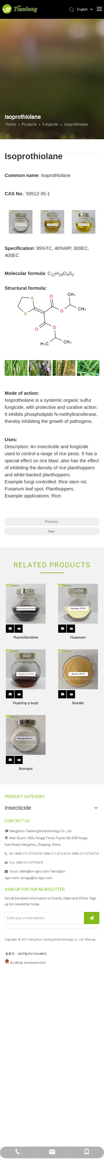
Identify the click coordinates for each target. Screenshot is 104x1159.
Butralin (78, 703)
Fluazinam (78, 637)
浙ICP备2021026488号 (32, 954)
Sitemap (90, 939)
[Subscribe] (91, 918)
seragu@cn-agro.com (37, 878)
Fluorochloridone (26, 637)
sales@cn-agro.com (34, 871)
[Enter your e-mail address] (43, 918)
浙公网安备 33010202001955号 (28, 962)
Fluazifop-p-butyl (25, 703)
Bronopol (25, 769)
